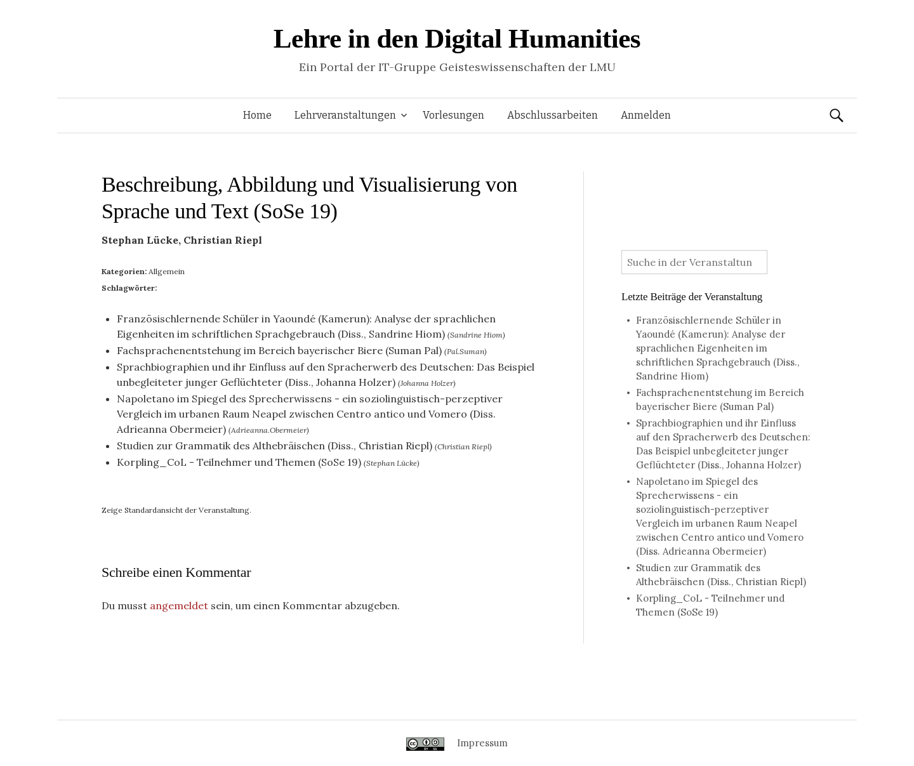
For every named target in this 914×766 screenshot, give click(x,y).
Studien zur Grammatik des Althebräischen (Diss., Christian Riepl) (274, 445)
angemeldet (179, 605)
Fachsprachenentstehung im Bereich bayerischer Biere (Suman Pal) (279, 350)
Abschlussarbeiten (552, 115)
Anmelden (646, 115)
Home (257, 115)
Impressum (482, 743)
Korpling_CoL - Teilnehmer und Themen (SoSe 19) (239, 462)
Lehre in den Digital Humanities (457, 38)
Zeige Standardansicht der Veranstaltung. (176, 510)
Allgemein (167, 271)
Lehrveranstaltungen (345, 115)
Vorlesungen (453, 115)
